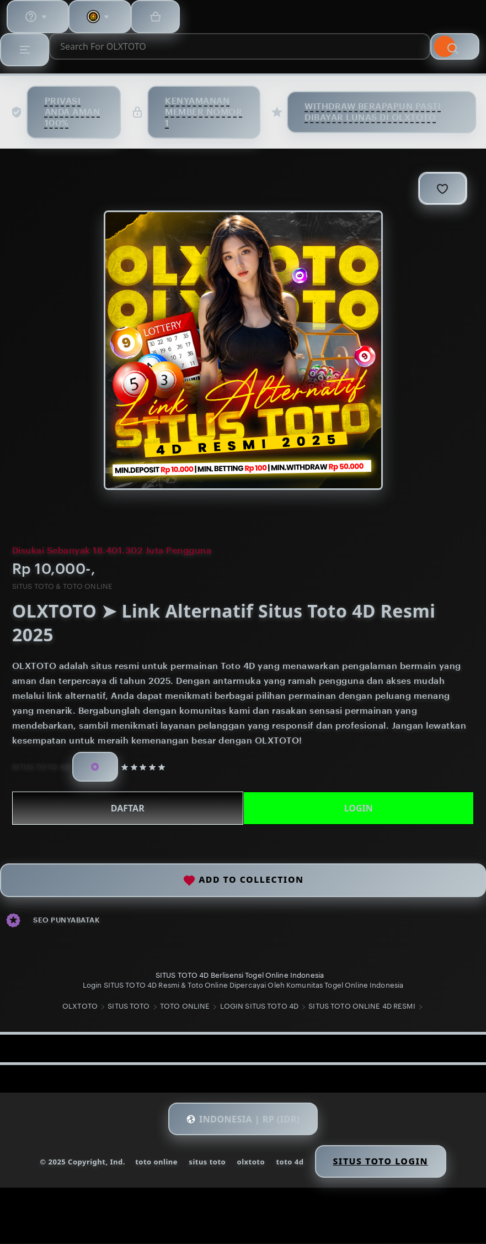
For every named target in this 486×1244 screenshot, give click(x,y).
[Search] (454, 46)
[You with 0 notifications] (103, 16)
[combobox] (240, 46)
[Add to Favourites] (440, 188)
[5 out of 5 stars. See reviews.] (147, 765)
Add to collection (243, 880)
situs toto (206, 1163)
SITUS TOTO (128, 1008)
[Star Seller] (97, 765)
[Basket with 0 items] (160, 16)
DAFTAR (128, 807)
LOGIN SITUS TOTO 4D (259, 1008)
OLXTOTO (80, 1008)
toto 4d (290, 1163)
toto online (154, 1163)
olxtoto (251, 1163)
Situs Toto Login (382, 1162)
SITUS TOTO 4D (42, 765)
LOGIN (358, 807)
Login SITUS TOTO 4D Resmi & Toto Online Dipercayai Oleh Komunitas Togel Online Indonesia (243, 984)
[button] (242, 1120)
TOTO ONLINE (185, 1008)
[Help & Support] (39, 16)
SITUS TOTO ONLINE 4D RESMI (361, 1008)
